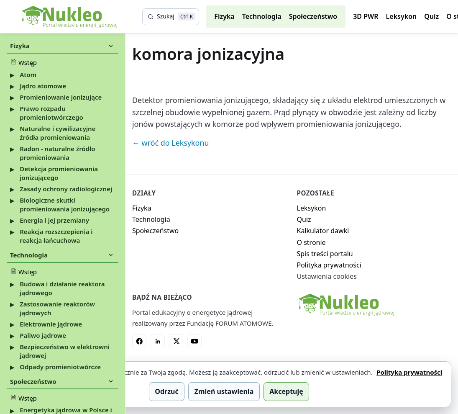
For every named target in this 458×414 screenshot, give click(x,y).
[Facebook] (139, 341)
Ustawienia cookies (327, 276)
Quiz (431, 16)
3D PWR (365, 16)
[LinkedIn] (158, 341)
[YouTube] (194, 341)
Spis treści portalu (325, 253)
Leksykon (401, 16)
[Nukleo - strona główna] (346, 304)
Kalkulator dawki (323, 230)
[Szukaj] (170, 16)
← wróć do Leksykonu (170, 143)
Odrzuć (166, 391)
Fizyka (224, 16)
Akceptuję (286, 391)
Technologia (261, 16)
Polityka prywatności (329, 265)
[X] (176, 341)
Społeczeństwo (313, 16)
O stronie (311, 242)
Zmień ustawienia (224, 391)
